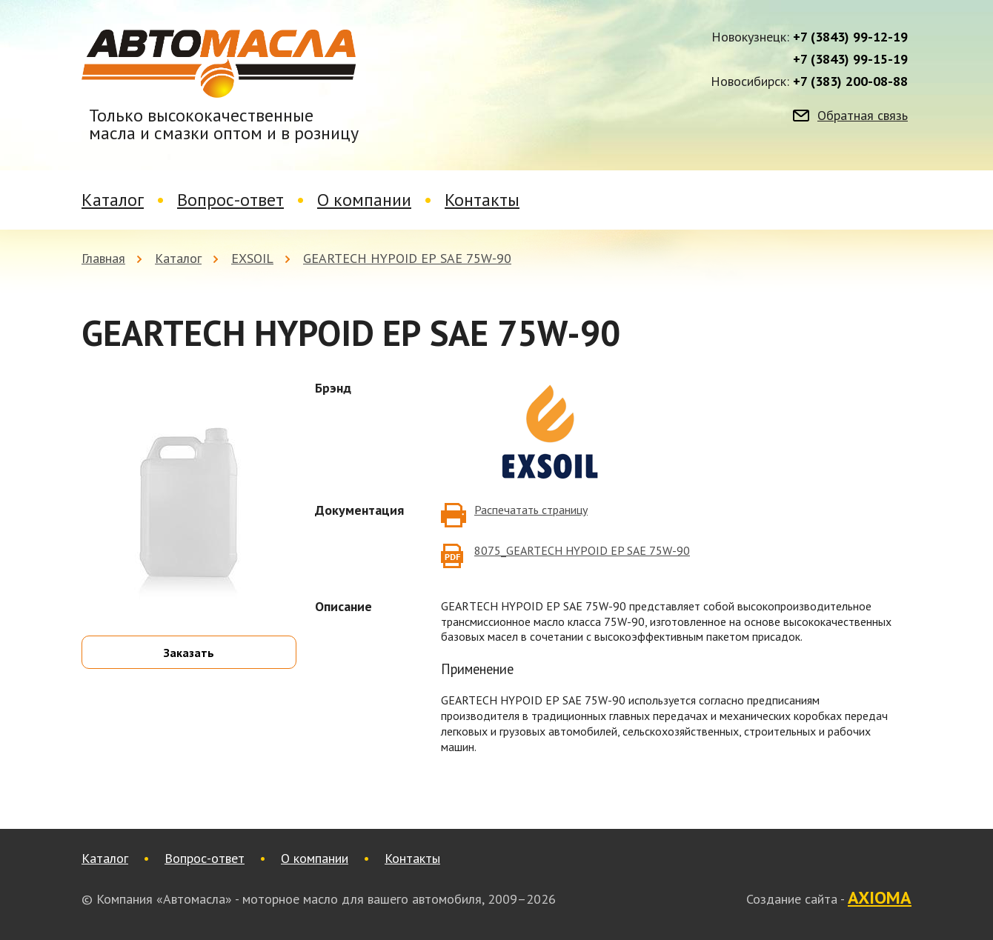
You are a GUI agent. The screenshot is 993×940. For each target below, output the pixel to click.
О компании (364, 199)
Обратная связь (862, 115)
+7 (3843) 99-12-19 (850, 37)
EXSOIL (252, 258)
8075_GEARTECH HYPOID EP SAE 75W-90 (582, 550)
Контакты (482, 199)
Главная (103, 258)
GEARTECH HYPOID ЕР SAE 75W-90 (407, 258)
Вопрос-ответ (230, 199)
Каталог (113, 199)
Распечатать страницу (531, 509)
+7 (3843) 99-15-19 (850, 59)
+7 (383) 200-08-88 (850, 81)
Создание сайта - (828, 898)
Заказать (189, 652)
